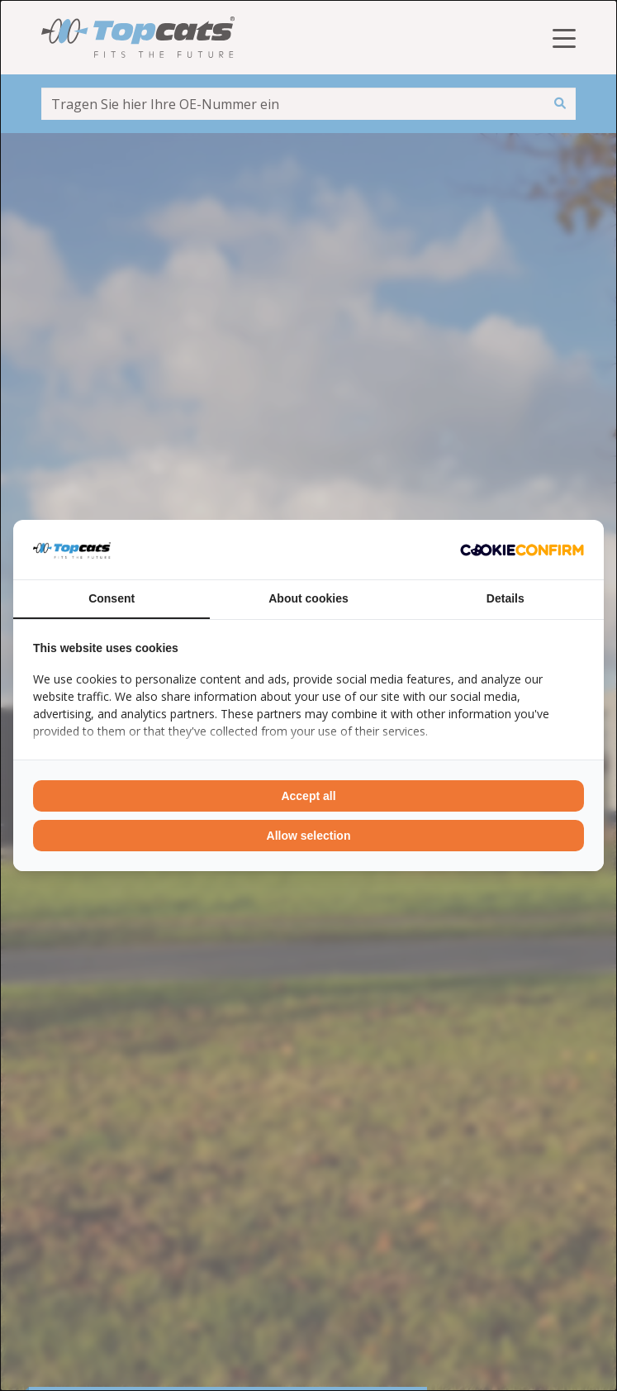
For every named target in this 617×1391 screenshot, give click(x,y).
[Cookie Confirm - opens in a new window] (522, 550)
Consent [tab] (111, 598)
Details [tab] (505, 598)
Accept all (308, 796)
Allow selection (309, 835)
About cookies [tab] (308, 598)
